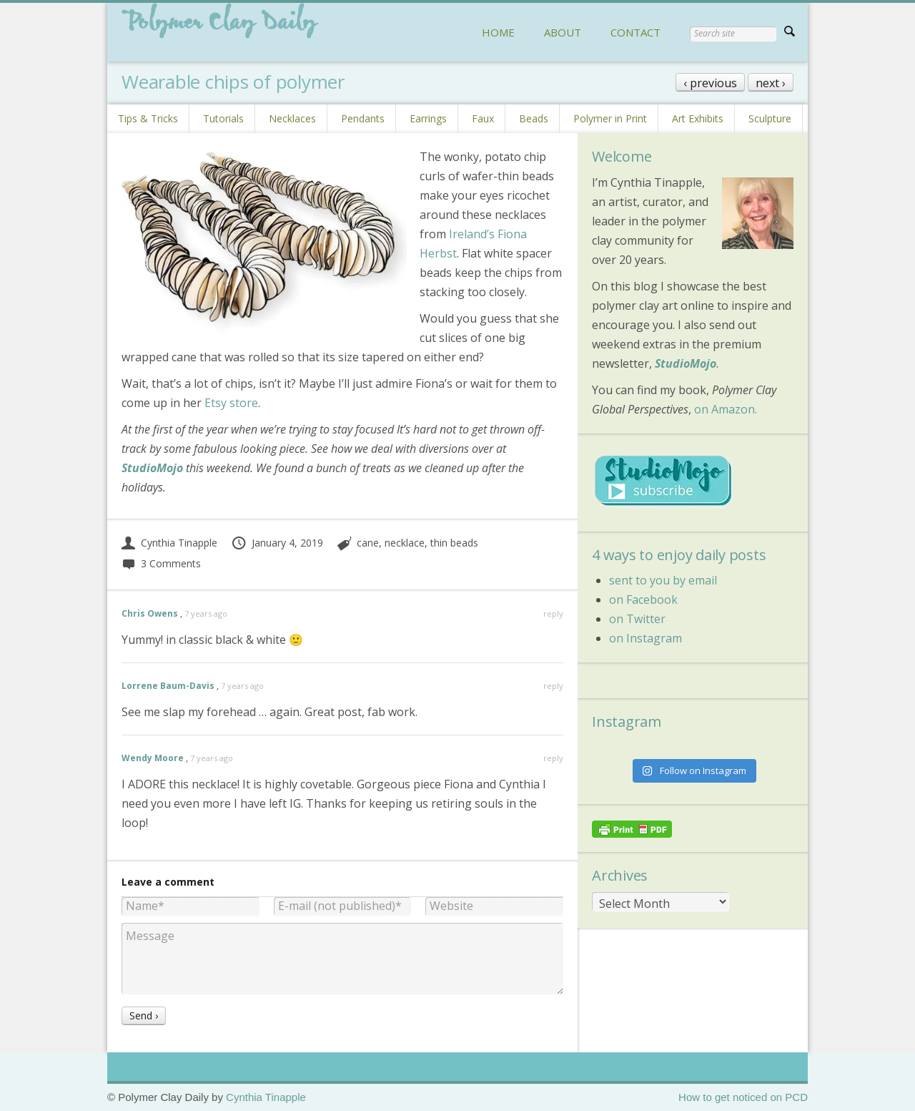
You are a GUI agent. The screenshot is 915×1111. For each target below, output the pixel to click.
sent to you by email (663, 580)
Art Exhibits (697, 118)
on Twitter (637, 619)
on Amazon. (725, 409)
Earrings (428, 118)
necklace (405, 542)
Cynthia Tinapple (169, 542)
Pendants (363, 118)
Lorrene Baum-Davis (168, 686)
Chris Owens (150, 613)
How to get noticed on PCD (743, 1097)
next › (771, 83)
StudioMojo (152, 468)
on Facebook (643, 599)
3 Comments (161, 563)
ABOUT (562, 32)
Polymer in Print (610, 118)
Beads (533, 118)
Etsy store (230, 403)
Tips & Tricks (148, 118)
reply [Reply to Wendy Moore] (553, 758)
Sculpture (769, 118)
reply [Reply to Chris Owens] (553, 613)
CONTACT (635, 32)
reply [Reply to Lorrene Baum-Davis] (553, 685)
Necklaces (292, 118)
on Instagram (645, 638)
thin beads (454, 542)
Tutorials (223, 118)
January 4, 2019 (277, 542)
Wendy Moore (153, 758)
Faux (483, 118)
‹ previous (710, 83)
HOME (498, 32)
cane (368, 542)
